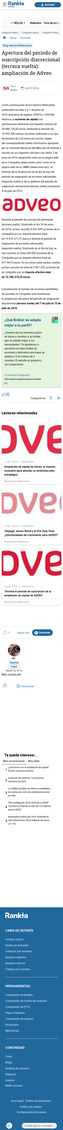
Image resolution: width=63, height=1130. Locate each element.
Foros (8, 1056)
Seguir (14, 666)
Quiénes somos (14, 939)
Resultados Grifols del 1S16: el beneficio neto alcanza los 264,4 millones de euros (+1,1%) (28, 820)
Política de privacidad (38, 1101)
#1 (13, 658)
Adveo (14, 90)
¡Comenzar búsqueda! (17, 375)
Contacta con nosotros (18, 951)
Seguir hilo (20, 632)
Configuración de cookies (31, 1112)
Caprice (14, 662)
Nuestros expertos (15, 957)
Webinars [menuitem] (35, 23)
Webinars (10, 1074)
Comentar (42, 632)
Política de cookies (31, 1107)
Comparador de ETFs (17, 1007)
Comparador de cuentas (19, 1019)
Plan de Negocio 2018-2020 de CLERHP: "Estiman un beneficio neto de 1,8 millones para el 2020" (29, 806)
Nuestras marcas (15, 963)
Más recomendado (14, 761)
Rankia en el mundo (16, 945)
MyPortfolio (12, 1030)
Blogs (8, 1062)
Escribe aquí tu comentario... (39, 1125)
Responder (25, 686)
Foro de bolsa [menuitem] (52, 23)
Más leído (34, 761)
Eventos (10, 1080)
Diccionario (12, 1025)
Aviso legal (17, 1101)
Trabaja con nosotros (17, 969)
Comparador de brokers (19, 995)
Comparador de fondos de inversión (26, 1001)
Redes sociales (14, 1085)
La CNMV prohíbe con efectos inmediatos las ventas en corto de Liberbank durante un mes (29, 792)
